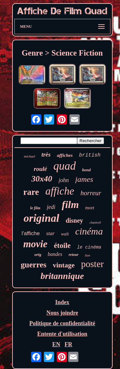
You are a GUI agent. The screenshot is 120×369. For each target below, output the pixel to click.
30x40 (41, 178)
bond (86, 169)
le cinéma (89, 247)
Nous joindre (62, 313)
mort (89, 207)
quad (64, 166)
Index (62, 302)
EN (56, 344)
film (70, 204)
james (84, 179)
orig (37, 254)
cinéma (89, 231)
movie (35, 244)
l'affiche (30, 233)
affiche (59, 191)
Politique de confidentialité (62, 323)
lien (87, 255)
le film (35, 208)
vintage (64, 265)
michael (29, 156)
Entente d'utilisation (62, 334)
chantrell (95, 222)
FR (68, 344)
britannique (62, 276)
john (64, 180)
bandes (55, 254)
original (41, 218)
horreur (91, 193)
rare (31, 192)
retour (73, 254)
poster (92, 264)
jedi (51, 207)
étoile (62, 246)
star (50, 233)
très (46, 154)
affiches (65, 155)
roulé (40, 168)
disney (74, 220)
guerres (33, 264)
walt (65, 234)
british (89, 155)
